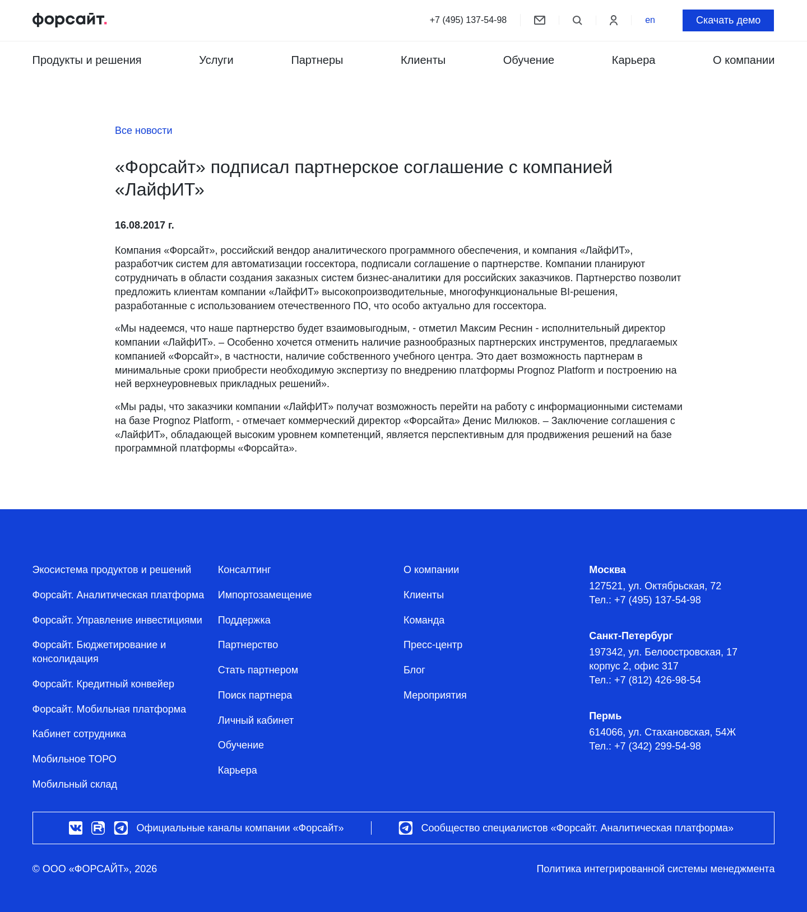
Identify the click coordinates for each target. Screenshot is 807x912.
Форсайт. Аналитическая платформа (119, 595)
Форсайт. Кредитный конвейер (103, 684)
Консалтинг (244, 569)
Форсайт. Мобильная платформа (110, 709)
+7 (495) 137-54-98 (468, 20)
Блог (414, 670)
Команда (424, 620)
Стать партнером (258, 670)
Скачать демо (728, 20)
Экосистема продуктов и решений (112, 569)
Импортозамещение (265, 595)
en (650, 20)
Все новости (144, 130)
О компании (431, 569)
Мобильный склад (75, 784)
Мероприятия (435, 695)
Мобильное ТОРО (75, 759)
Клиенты (423, 60)
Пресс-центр (433, 644)
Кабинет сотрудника (80, 733)
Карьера (634, 60)
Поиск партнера (255, 695)
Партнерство (248, 644)
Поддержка (244, 620)
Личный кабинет (256, 720)
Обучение (528, 60)
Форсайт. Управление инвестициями (117, 620)
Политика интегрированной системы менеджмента (655, 868)
